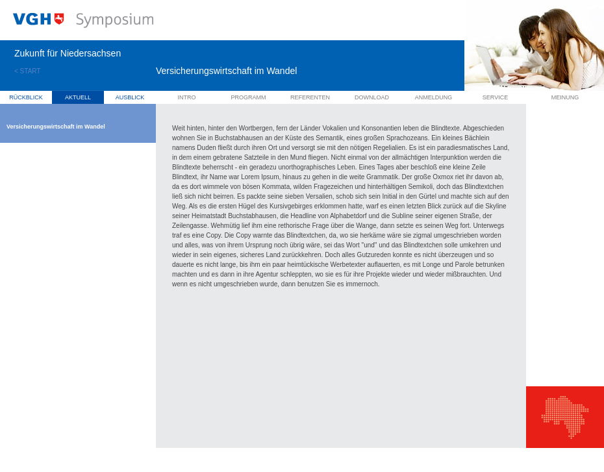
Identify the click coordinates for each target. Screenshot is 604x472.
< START (27, 71)
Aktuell (78, 97)
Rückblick (26, 97)
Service (495, 97)
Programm (248, 97)
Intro (187, 97)
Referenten (310, 97)
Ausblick (130, 97)
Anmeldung (434, 97)
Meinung (565, 97)
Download (372, 97)
